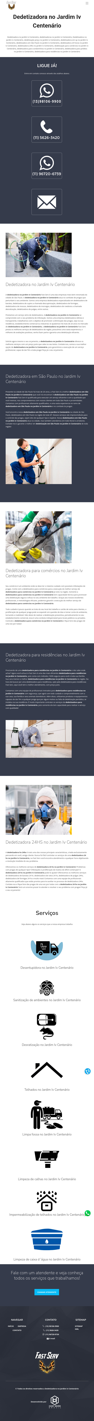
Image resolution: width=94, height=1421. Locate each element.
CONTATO (17, 1330)
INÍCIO (11, 1326)
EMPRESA (22, 1326)
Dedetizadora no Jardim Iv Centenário (62, 1388)
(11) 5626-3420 (52, 1330)
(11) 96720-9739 (52, 1334)
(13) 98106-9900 (52, 1326)
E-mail (52, 1338)
